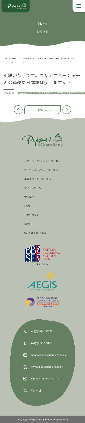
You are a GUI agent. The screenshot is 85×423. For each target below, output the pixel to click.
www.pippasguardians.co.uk (43, 367)
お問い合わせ (31, 214)
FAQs (27, 205)
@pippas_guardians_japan (42, 378)
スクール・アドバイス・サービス (42, 160)
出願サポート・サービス (37, 178)
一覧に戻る (42, 109)
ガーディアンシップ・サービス (41, 169)
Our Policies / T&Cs (35, 232)
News (27, 223)
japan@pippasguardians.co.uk (44, 355)
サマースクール (32, 187)
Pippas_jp (32, 390)
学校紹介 (29, 196)
